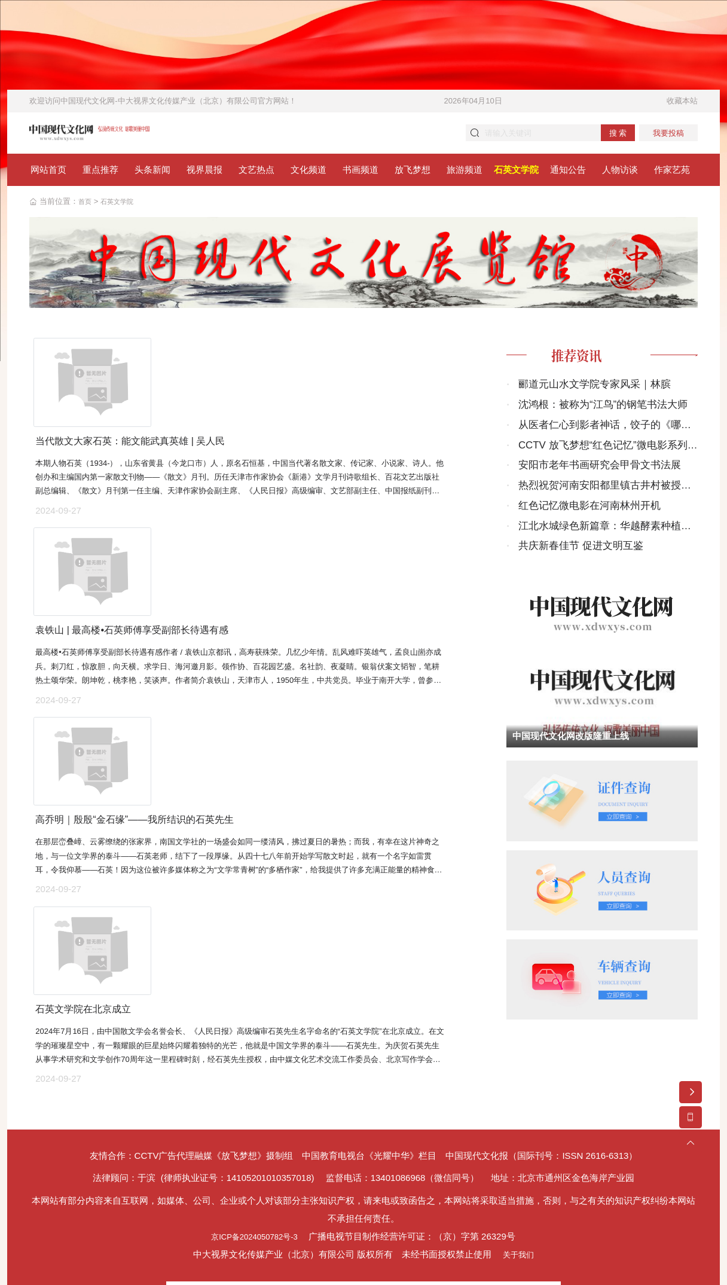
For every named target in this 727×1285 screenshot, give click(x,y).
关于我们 (518, 1187)
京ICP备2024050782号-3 (254, 1169)
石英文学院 (122, 204)
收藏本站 (682, 101)
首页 (86, 204)
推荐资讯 (584, 360)
